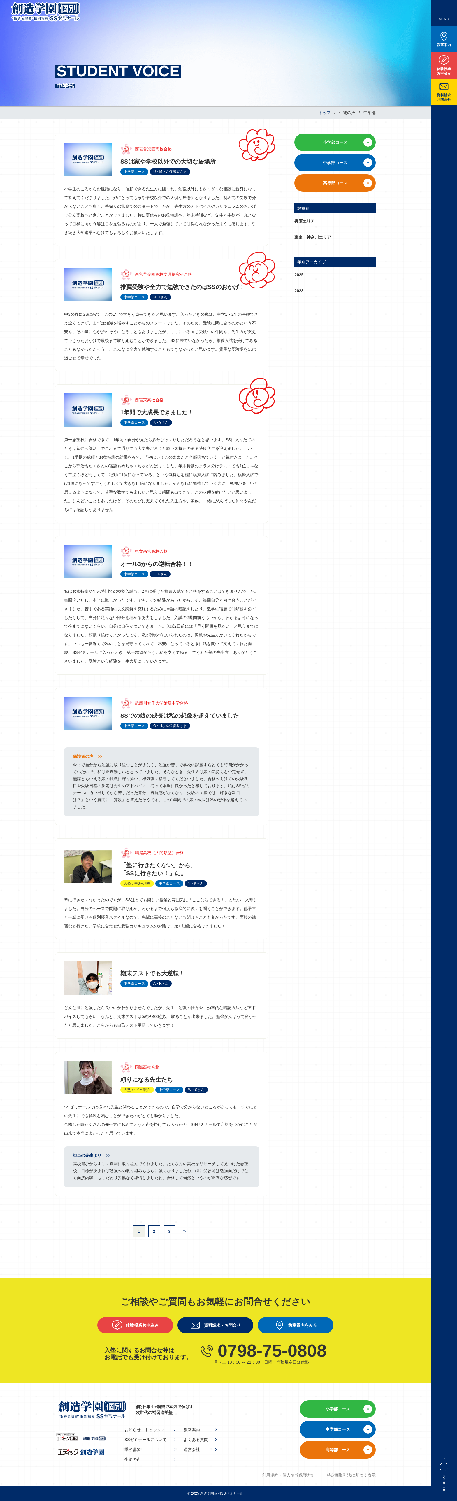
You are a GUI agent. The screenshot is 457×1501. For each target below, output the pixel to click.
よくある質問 (196, 1440)
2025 (298, 274)
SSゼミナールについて (145, 1440)
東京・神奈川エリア (312, 237)
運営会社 (192, 1449)
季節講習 (132, 1449)
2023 (298, 290)
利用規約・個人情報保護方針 (288, 1475)
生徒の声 (132, 1459)
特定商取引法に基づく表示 (351, 1475)
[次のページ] (184, 1231)
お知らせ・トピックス (144, 1430)
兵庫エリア (304, 221)
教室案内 (192, 1430)
